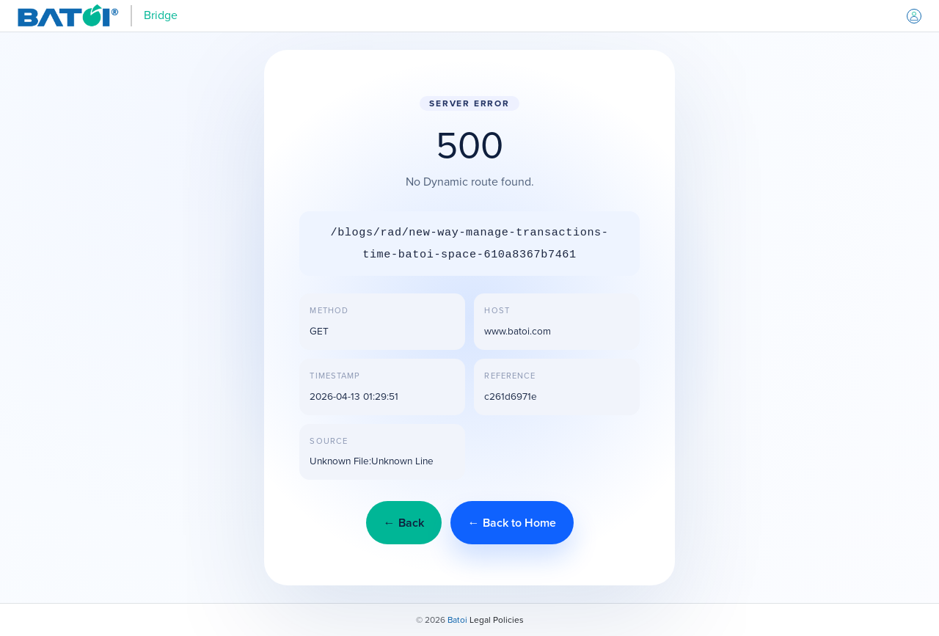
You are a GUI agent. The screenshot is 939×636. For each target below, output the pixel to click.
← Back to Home (512, 522)
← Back (404, 522)
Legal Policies (497, 619)
